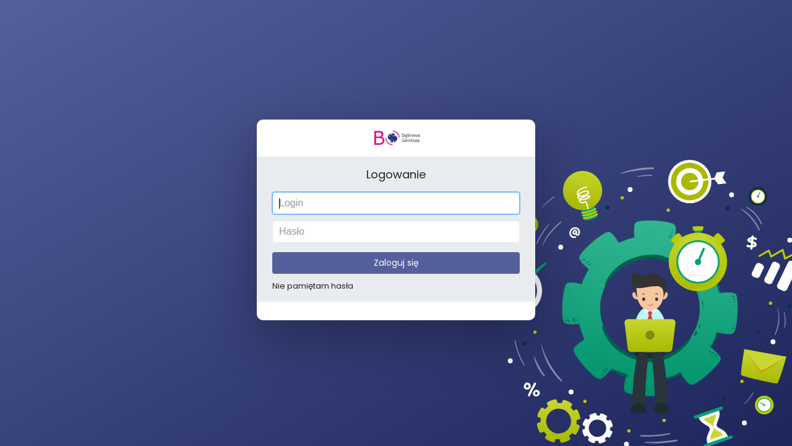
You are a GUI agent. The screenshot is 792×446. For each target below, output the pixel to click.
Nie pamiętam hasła (314, 285)
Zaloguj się (396, 262)
